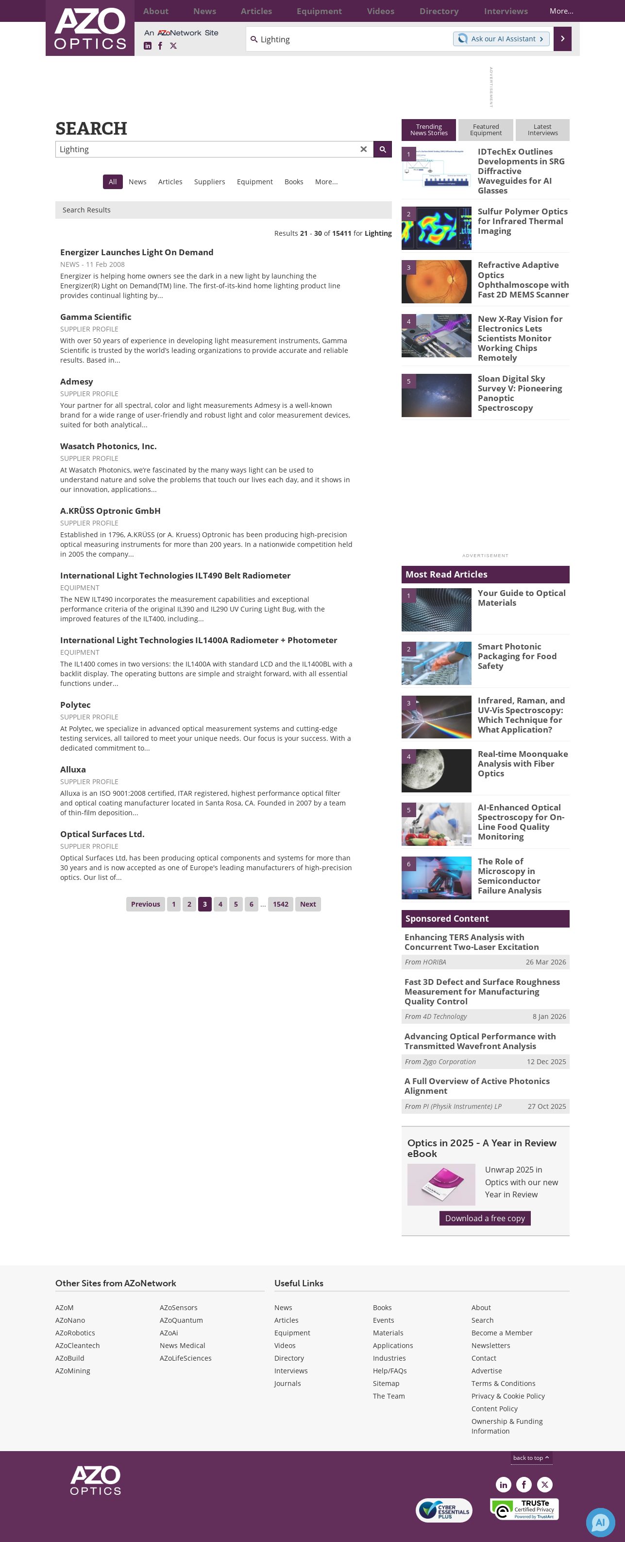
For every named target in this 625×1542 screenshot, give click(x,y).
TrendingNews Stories (429, 129)
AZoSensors (179, 1286)
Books (294, 181)
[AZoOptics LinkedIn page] (148, 46)
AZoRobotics (75, 1311)
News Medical (182, 1324)
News (138, 181)
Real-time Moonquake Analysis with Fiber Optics (518, 749)
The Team (389, 1374)
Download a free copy (485, 1197)
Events (383, 1298)
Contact (484, 1336)
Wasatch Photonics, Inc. (108, 446)
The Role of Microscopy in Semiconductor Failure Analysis (520, 857)
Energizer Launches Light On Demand (137, 252)
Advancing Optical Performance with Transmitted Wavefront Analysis (473, 1023)
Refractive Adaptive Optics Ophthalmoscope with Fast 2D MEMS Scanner (522, 272)
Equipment (255, 181)
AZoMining (72, 1349)
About (481, 1286)
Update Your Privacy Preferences (129, 1529)
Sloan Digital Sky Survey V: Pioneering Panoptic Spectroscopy (522, 374)
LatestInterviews (543, 129)
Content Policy (495, 1387)
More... (554, 11)
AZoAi (169, 1311)
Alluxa (73, 769)
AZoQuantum (181, 1298)
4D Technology (445, 999)
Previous (145, 904)
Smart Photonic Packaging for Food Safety (512, 642)
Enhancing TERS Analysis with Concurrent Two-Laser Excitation (481, 928)
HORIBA (434, 947)
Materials (388, 1311)
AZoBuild (69, 1336)
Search (483, 1298)
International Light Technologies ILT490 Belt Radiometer (175, 575)
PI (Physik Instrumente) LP (462, 1084)
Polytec (75, 704)
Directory (289, 1336)
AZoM (64, 1286)
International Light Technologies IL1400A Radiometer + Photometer (199, 640)
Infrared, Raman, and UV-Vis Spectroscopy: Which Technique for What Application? (517, 700)
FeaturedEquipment (486, 129)
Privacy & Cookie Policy (508, 1374)
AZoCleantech (77, 1324)
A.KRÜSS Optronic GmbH (110, 510)
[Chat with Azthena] (600, 1522)
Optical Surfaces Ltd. (102, 834)
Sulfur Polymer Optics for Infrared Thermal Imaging (518, 213)
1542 (280, 904)
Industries (389, 1336)
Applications (393, 1324)
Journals (287, 1362)
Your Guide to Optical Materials (517, 584)
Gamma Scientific (96, 316)
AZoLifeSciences (186, 1336)
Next (308, 904)
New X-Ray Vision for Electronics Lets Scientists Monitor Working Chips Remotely (523, 325)
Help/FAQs (390, 1349)
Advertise (487, 1349)
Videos (285, 1324)
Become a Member (502, 1311)
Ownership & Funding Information (507, 1404)
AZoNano (70, 1298)
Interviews (291, 1349)
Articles (170, 181)
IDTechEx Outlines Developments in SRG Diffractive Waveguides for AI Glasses (521, 164)
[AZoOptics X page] (173, 46)
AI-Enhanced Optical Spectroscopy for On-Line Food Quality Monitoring (516, 808)
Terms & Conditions (504, 1362)
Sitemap (386, 1362)
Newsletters (491, 1324)
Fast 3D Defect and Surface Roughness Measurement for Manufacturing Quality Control (480, 975)
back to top (531, 1436)
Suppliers (209, 181)
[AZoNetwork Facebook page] (160, 46)
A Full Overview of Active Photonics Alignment (470, 1065)
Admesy (76, 381)
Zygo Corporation (449, 1042)
